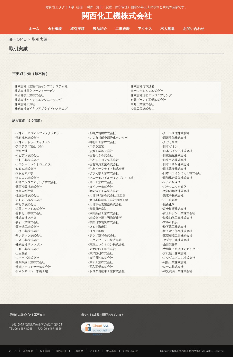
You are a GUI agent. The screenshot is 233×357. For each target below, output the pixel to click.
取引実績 (77, 28)
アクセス (145, 28)
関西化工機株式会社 (116, 15)
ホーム (34, 28)
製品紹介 (100, 28)
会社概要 (55, 28)
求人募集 (167, 28)
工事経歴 (122, 28)
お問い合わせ (193, 28)
